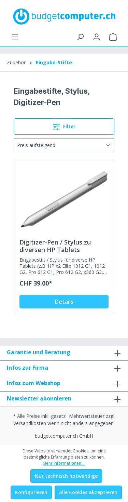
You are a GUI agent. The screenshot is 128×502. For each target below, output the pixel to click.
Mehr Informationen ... (64, 463)
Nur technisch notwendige (66, 476)
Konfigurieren (31, 492)
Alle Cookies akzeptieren (88, 492)
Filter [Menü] (64, 125)
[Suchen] (80, 37)
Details (64, 301)
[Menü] (15, 37)
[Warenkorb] (113, 37)
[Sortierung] (64, 145)
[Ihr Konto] (96, 37)
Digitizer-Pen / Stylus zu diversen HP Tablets (55, 245)
